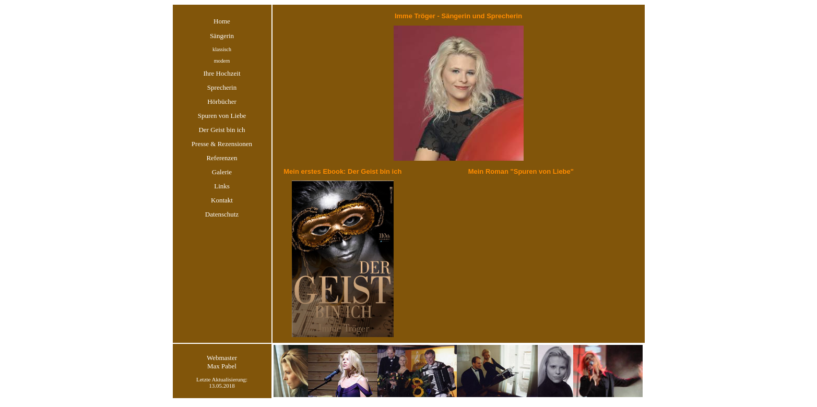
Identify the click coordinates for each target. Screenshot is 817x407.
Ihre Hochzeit (221, 73)
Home (222, 21)
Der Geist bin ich (221, 130)
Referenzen (221, 158)
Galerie (222, 172)
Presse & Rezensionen (222, 144)
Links (222, 186)
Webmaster (222, 358)
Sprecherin (221, 87)
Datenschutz (222, 214)
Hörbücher (221, 101)
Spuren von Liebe (222, 115)
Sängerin (222, 36)
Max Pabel (221, 366)
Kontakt (222, 200)
